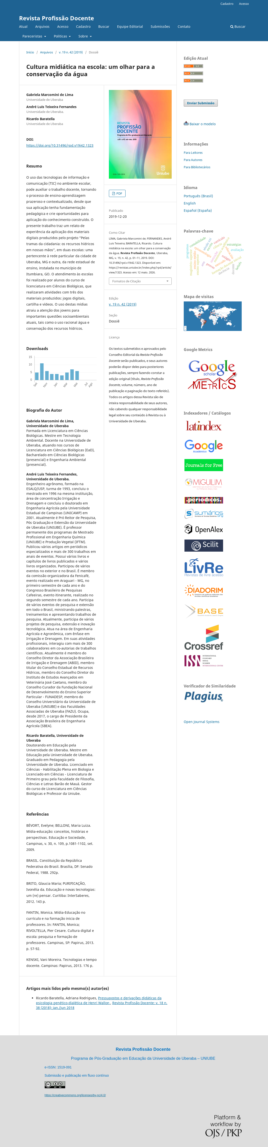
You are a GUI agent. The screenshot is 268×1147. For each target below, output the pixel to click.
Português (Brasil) (198, 196)
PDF (119, 193)
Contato (184, 26)
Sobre (83, 36)
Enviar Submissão (200, 103)
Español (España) (198, 210)
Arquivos (42, 26)
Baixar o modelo (203, 124)
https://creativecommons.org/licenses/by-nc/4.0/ (75, 1095)
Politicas (61, 36)
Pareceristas (32, 36)
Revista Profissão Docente (56, 18)
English (190, 203)
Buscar (103, 26)
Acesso (62, 26)
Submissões (160, 26)
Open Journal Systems (201, 721)
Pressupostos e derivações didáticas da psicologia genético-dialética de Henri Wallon (99, 1000)
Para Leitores (193, 152)
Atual (23, 26)
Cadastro (83, 26)
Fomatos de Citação (126, 281)
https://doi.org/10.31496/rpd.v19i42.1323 (59, 145)
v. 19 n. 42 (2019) (71, 52)
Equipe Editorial (130, 26)
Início (30, 52)
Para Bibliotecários (197, 167)
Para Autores (193, 160)
